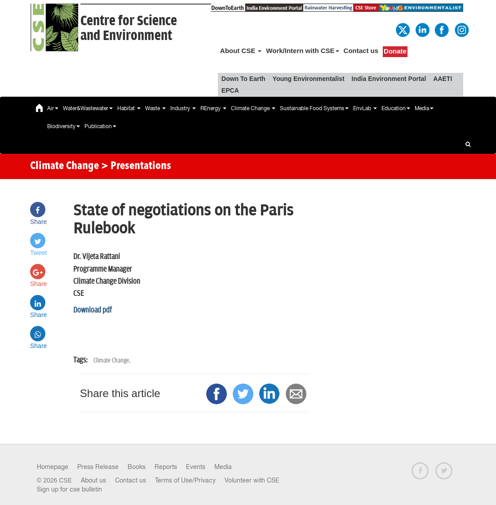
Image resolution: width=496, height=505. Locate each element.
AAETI (442, 78)
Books (137, 466)
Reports (166, 466)
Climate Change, (111, 360)
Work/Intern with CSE (302, 50)
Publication (100, 126)
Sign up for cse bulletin (69, 489)
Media (424, 108)
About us (93, 480)
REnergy (213, 108)
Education (395, 108)
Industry (183, 108)
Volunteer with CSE (252, 480)
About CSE (241, 50)
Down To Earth (243, 78)
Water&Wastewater (88, 108)
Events (195, 466)
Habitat (129, 108)
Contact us (361, 50)
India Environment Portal (389, 78)
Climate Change (253, 108)
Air (52, 108)
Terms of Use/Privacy (185, 480)
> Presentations (136, 166)
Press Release (98, 466)
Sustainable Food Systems (314, 108)
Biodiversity (63, 126)
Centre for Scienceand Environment (128, 28)
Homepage (52, 466)
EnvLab (365, 108)
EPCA (230, 90)
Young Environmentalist (309, 78)
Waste (155, 108)
